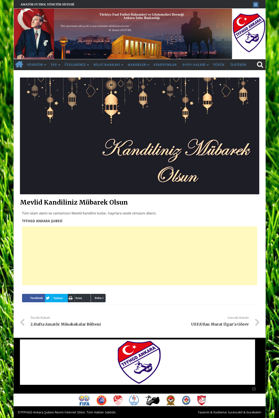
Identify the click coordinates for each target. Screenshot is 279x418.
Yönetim (35, 65)
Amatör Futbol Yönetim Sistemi (47, 4)
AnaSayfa (19, 64)
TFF (54, 65)
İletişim (238, 65)
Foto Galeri (194, 65)
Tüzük (219, 65)
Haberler (137, 65)
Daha (98, 298)
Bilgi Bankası (106, 65)
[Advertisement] (139, 255)
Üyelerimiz (75, 65)
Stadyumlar (165, 65)
